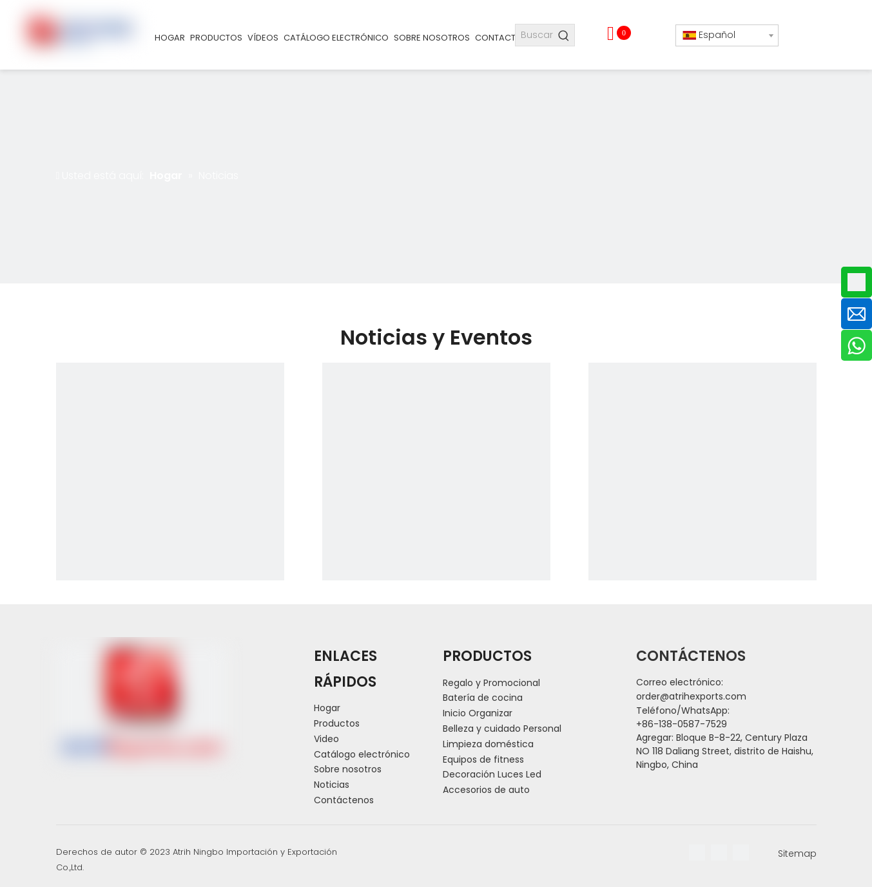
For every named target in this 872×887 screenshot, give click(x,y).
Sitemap (797, 853)
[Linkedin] (719, 852)
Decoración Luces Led (492, 774)
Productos (337, 723)
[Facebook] (697, 852)
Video (326, 738)
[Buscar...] (534, 35)
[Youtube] (741, 852)
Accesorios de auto (486, 789)
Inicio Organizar (477, 713)
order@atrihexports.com (691, 696)
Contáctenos (344, 800)
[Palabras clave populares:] (563, 35)
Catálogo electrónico (362, 754)
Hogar (327, 707)
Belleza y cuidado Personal (502, 728)
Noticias (331, 784)
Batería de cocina (483, 697)
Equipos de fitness (483, 759)
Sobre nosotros (348, 769)
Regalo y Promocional (491, 682)
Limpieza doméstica (488, 744)
